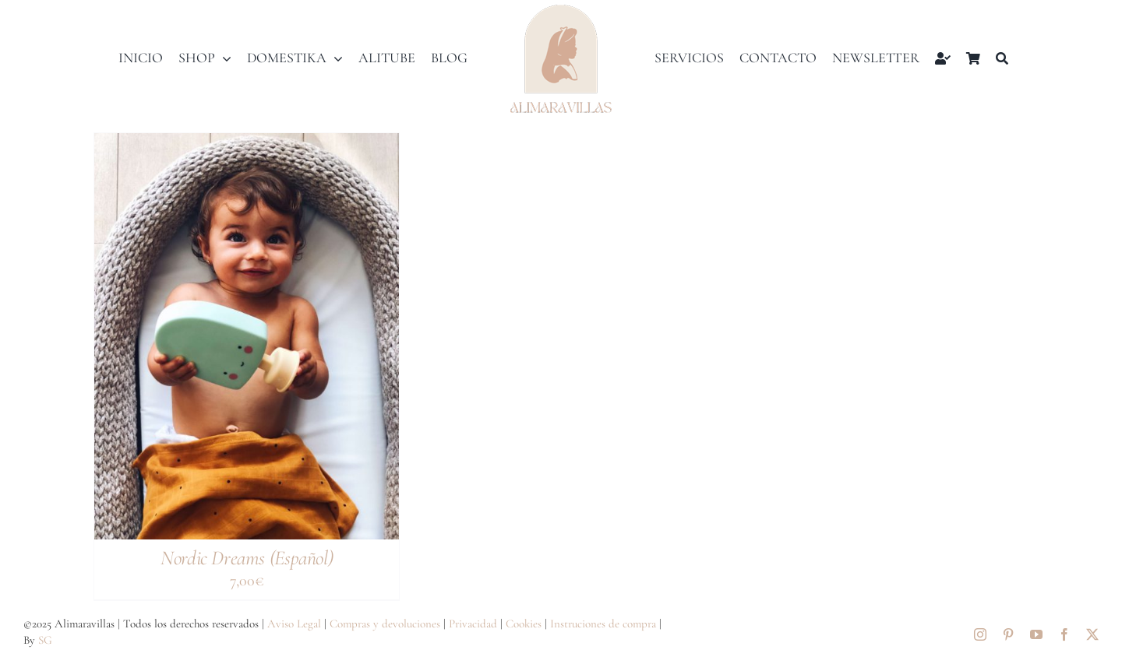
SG (45, 640)
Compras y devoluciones (385, 624)
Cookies (524, 624)
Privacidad (473, 624)
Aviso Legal (294, 624)
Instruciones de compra (603, 624)
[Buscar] (1002, 58)
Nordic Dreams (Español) (247, 558)
